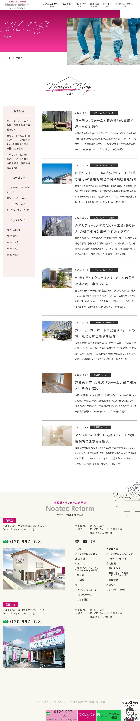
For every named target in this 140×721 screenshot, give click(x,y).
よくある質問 (81, 599)
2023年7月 (13, 248)
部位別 (80, 575)
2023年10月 (13, 229)
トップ (8, 58)
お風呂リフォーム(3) (17, 197)
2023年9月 (13, 236)
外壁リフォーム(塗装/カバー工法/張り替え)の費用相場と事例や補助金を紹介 (18, 161)
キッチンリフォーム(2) (18, 210)
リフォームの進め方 (116, 559)
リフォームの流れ (124, 4)
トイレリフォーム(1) (17, 204)
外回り (80, 580)
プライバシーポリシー (117, 590)
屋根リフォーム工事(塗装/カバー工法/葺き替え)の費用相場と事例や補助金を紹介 (18, 142)
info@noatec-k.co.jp (23, 529)
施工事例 (66, 4)
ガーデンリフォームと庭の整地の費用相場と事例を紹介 (19, 125)
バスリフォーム (85, 595)
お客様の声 (80, 4)
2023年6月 (13, 254)
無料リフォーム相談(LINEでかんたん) (119, 574)
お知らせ (110, 585)
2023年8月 (13, 242)
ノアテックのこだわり (86, 554)
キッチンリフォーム (87, 590)
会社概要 (94, 4)
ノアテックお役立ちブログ (119, 554)
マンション (82, 563)
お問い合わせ (113, 568)
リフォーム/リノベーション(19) (18, 189)
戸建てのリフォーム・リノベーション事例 (87, 569)
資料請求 (113, 580)
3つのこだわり (50, 4)
